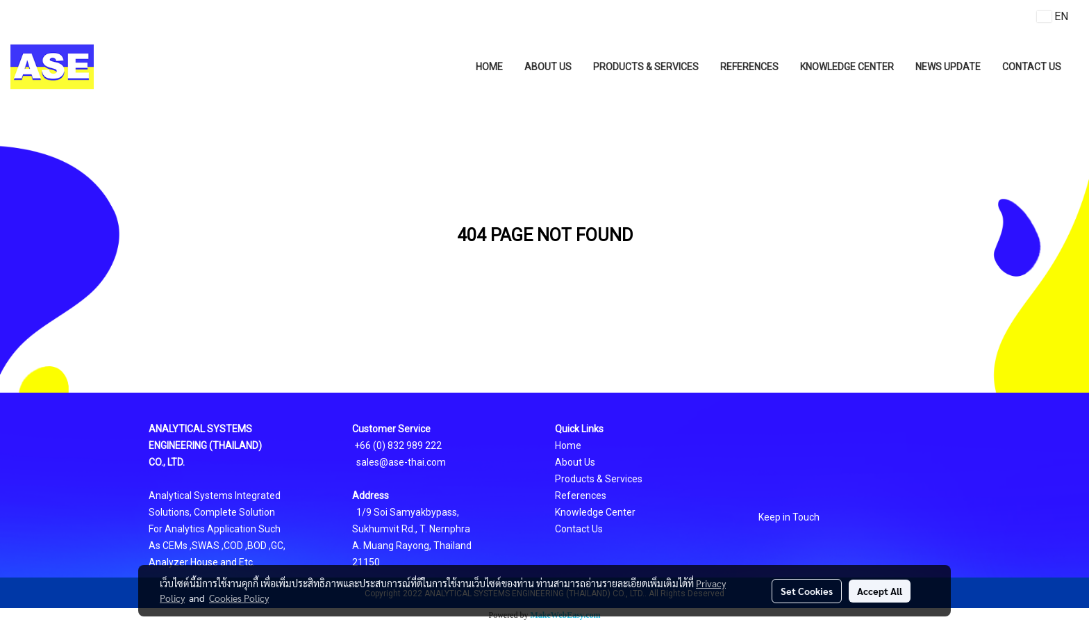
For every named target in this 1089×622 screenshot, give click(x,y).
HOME (489, 66)
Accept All (879, 590)
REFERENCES (749, 66)
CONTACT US (1031, 66)
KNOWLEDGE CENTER (847, 66)
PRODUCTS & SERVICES (646, 66)
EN (1052, 16)
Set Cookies (807, 590)
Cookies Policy (239, 597)
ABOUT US (548, 66)
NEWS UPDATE (948, 66)
